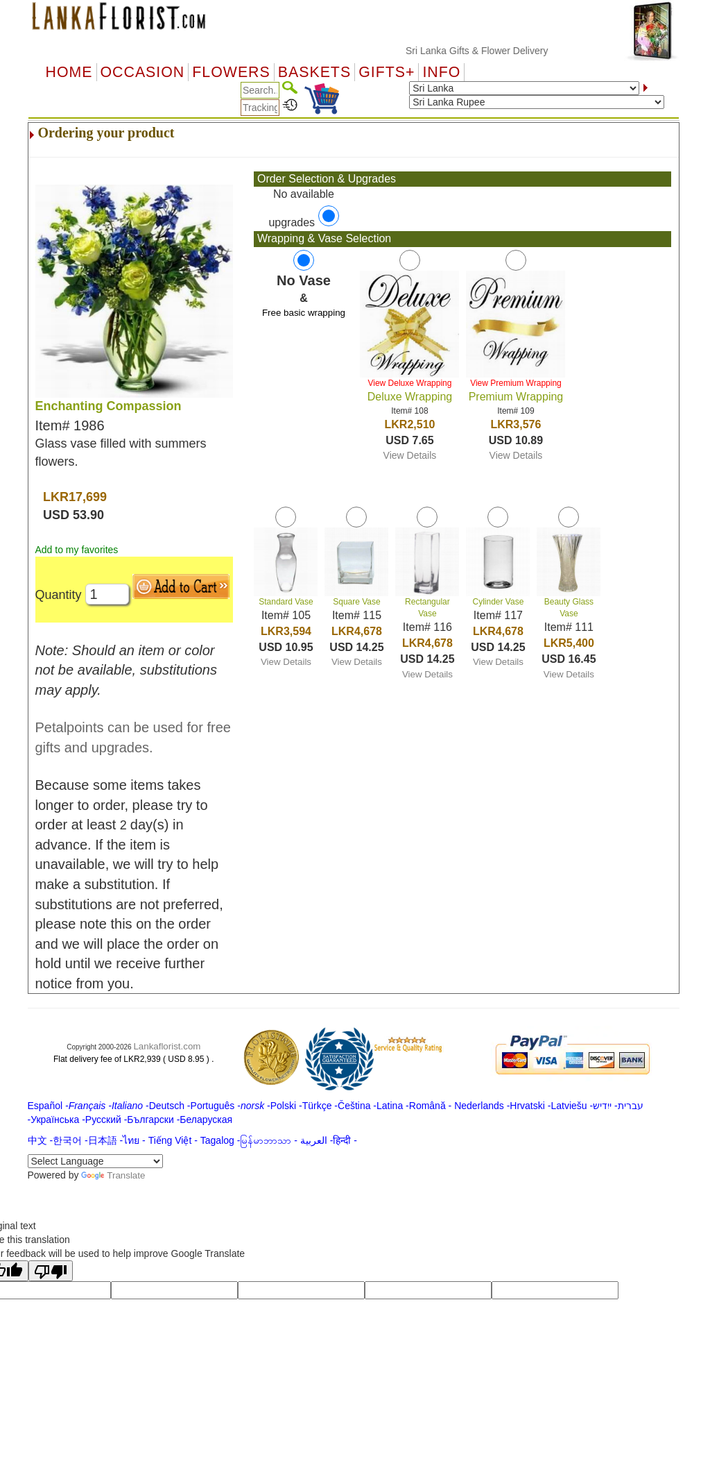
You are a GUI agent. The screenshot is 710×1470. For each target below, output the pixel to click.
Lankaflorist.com (166, 1046)
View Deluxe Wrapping (409, 383)
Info (441, 72)
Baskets (314, 72)
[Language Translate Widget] (95, 1161)
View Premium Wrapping (516, 383)
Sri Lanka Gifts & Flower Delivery (488, 50)
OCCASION (143, 72)
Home (69, 72)
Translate (113, 1175)
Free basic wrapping (303, 312)
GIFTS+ (386, 72)
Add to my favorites (77, 549)
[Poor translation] (50, 1270)
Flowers (231, 72)
